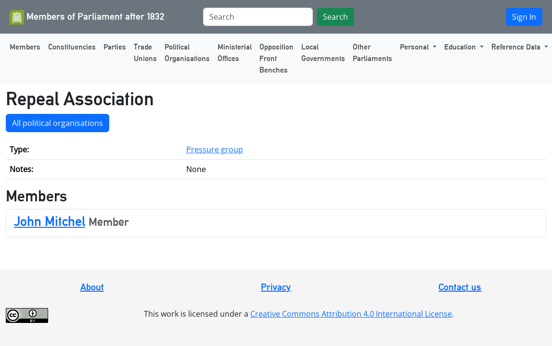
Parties (114, 46)
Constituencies (72, 46)
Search (335, 17)
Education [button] (461, 46)
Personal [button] (415, 46)
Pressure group (214, 149)
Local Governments (323, 52)
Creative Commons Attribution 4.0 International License (351, 314)
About (92, 287)
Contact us (459, 287)
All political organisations (57, 123)
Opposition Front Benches (276, 58)
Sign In (524, 17)
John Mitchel (49, 221)
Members (25, 46)
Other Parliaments (372, 52)
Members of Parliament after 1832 (87, 17)
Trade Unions (145, 52)
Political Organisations (187, 52)
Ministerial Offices (235, 52)
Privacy (276, 287)
